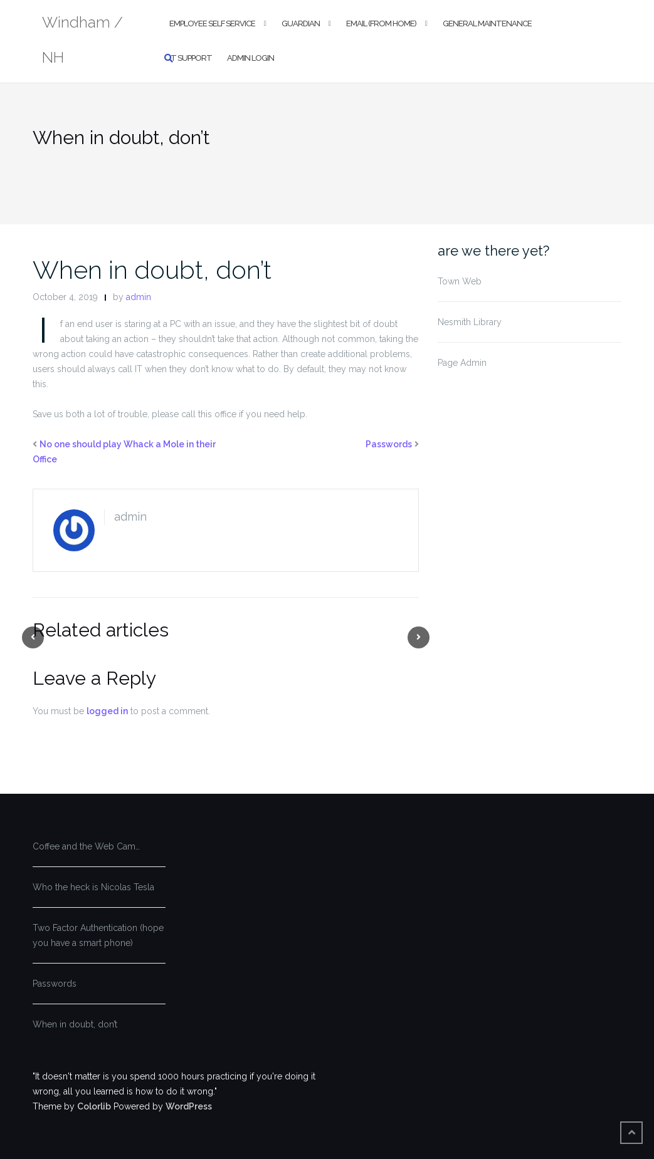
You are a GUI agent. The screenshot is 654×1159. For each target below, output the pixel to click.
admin (138, 297)
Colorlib (94, 1106)
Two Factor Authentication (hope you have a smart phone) (98, 935)
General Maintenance (487, 23)
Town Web (460, 281)
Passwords (389, 444)
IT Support (190, 58)
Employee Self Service (212, 23)
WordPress (189, 1106)
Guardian (301, 23)
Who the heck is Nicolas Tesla (93, 887)
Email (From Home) (381, 23)
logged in (107, 711)
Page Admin (462, 363)
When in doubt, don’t (152, 269)
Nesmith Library (470, 322)
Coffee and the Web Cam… (86, 846)
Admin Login (250, 58)
